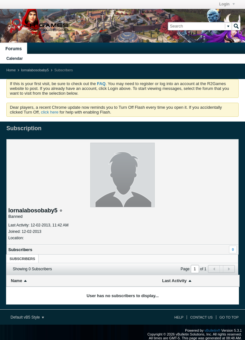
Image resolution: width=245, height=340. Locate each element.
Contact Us (201, 317)
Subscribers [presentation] (22, 259)
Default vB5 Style (27, 317)
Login (227, 4)
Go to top (229, 317)
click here (49, 112)
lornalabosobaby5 (35, 70)
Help (178, 317)
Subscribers (20, 249)
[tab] (22, 258)
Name (16, 280)
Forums (13, 48)
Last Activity (174, 280)
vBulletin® (212, 330)
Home (11, 70)
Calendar (14, 58)
